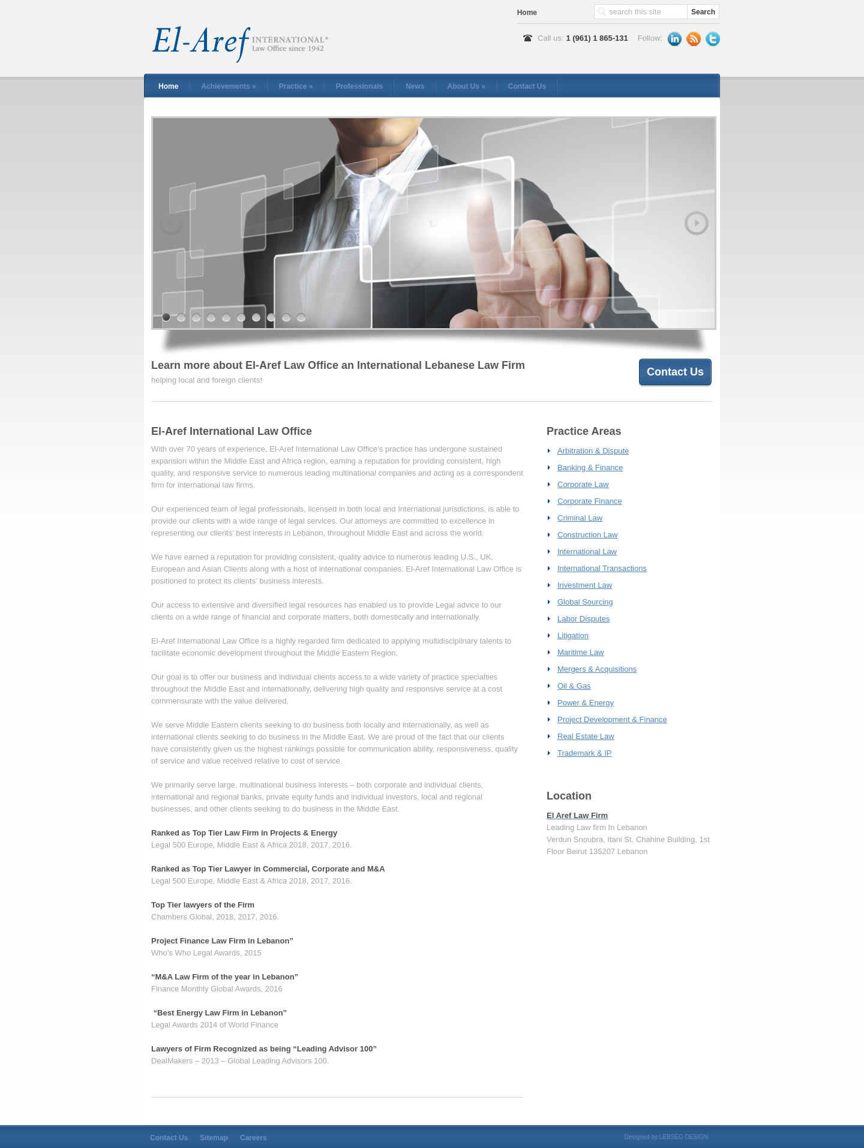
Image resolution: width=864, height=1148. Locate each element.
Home (527, 12)
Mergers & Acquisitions (597, 669)
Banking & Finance (590, 467)
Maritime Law (580, 652)
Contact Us (527, 86)
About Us (466, 86)
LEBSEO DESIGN (683, 1137)
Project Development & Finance (612, 719)
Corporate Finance (589, 501)
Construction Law (587, 534)
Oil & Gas (574, 685)
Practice (296, 86)
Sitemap (214, 1138)
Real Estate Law (585, 736)
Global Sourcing (585, 601)
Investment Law (584, 585)
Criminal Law (579, 517)
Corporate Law (582, 484)
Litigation (573, 635)
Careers (253, 1138)
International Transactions (602, 568)
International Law (587, 551)
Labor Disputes (583, 618)
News (415, 86)
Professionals (359, 86)
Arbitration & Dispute (593, 450)
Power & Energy (585, 702)
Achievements (228, 86)
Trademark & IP (584, 753)
